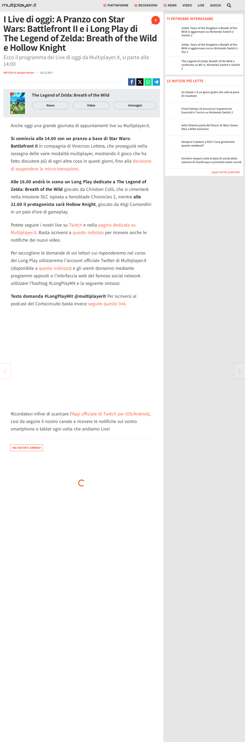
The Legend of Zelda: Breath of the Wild (70, 95)
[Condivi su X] (140, 82)
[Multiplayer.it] (19, 5)
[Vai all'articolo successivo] (5, 371)
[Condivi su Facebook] (131, 82)
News (50, 105)
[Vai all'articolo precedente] (239, 371)
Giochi (215, 5)
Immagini (135, 105)
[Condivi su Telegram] (156, 82)
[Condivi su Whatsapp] (148, 82)
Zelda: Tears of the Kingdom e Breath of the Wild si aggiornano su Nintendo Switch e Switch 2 (209, 31)
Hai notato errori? (26, 448)
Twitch (75, 225)
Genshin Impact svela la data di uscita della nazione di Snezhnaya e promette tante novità (211, 160)
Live (201, 5)
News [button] (170, 5)
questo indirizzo (88, 232)
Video (187, 5)
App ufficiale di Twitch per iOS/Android (110, 414)
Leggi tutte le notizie (225, 172)
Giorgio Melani (26, 72)
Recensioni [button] (146, 5)
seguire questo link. (107, 304)
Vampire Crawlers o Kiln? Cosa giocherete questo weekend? (208, 143)
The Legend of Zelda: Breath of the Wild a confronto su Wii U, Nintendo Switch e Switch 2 (210, 64)
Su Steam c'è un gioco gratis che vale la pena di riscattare (210, 94)
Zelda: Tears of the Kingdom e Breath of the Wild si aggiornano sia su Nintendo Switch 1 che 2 (209, 48)
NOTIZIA (8, 72)
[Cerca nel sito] (229, 5)
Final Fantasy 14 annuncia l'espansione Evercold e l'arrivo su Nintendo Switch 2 (207, 110)
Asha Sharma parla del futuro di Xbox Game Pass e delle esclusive (209, 127)
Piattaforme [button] (116, 5)
